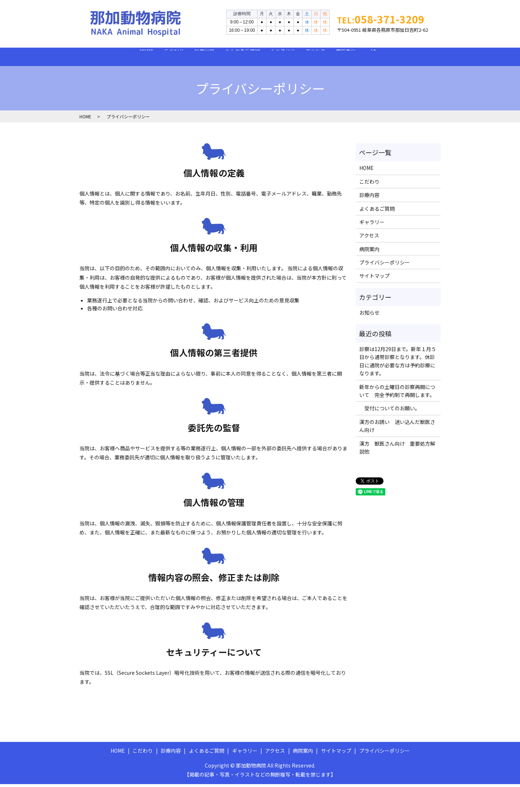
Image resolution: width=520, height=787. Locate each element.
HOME (101, 57)
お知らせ (369, 315)
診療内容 (189, 57)
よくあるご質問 (242, 57)
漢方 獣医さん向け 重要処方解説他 (397, 450)
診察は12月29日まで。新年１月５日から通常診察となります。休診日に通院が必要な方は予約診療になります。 (397, 364)
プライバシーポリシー (384, 265)
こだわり (144, 57)
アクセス (346, 57)
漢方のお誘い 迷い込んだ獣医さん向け (397, 428)
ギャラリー (298, 57)
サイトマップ (374, 278)
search (432, 61)
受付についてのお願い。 (389, 411)
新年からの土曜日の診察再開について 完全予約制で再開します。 (397, 393)
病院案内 (391, 57)
